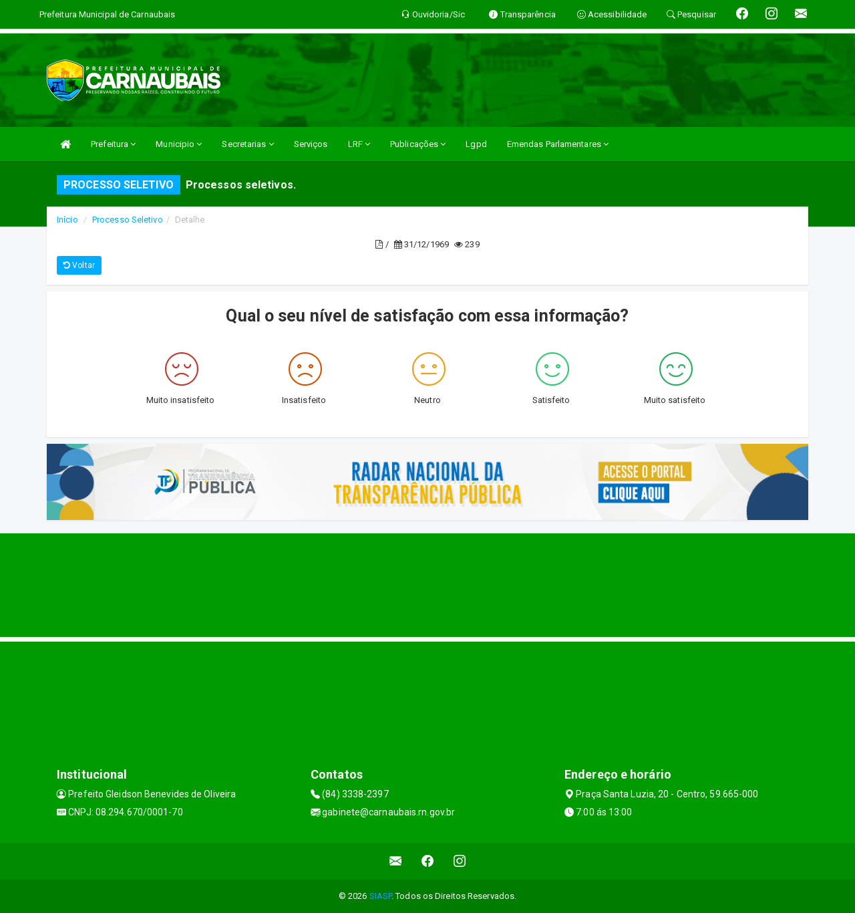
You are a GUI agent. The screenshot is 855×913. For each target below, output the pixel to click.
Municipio (179, 144)
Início (67, 220)
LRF (359, 144)
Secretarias (247, 144)
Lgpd (476, 144)
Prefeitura (113, 144)
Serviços (311, 144)
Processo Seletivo (127, 220)
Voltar (79, 265)
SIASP (380, 896)
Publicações (418, 144)
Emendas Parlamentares (558, 144)
